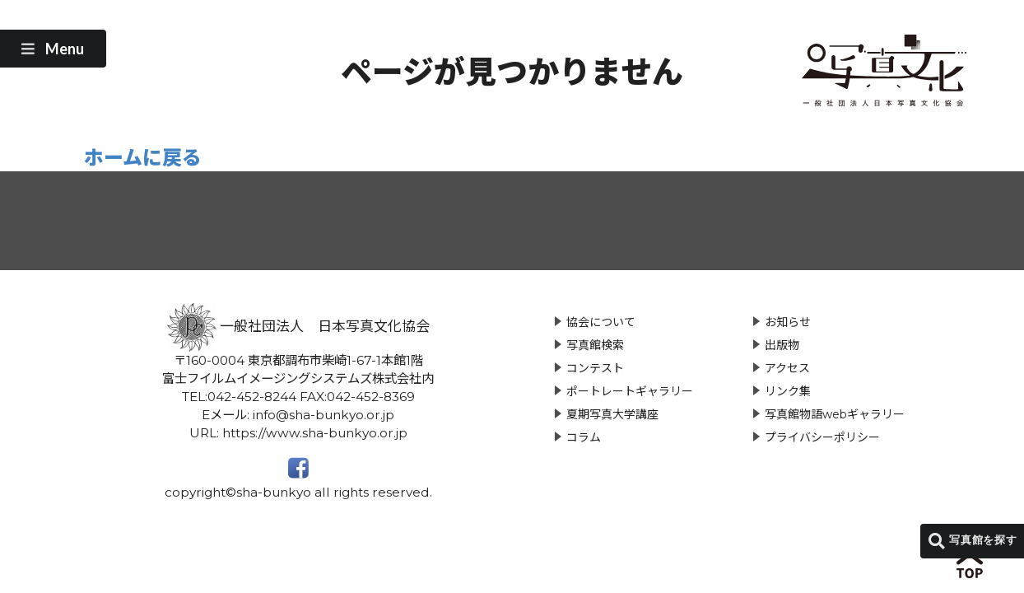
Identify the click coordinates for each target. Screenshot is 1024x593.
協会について (600, 322)
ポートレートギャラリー (629, 391)
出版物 (782, 345)
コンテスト (595, 368)
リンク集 (788, 391)
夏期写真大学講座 (612, 414)
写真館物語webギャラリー (835, 414)
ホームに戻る (143, 158)
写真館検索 (595, 345)
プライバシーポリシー (822, 437)
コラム (583, 437)
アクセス (787, 368)
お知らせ (788, 322)
